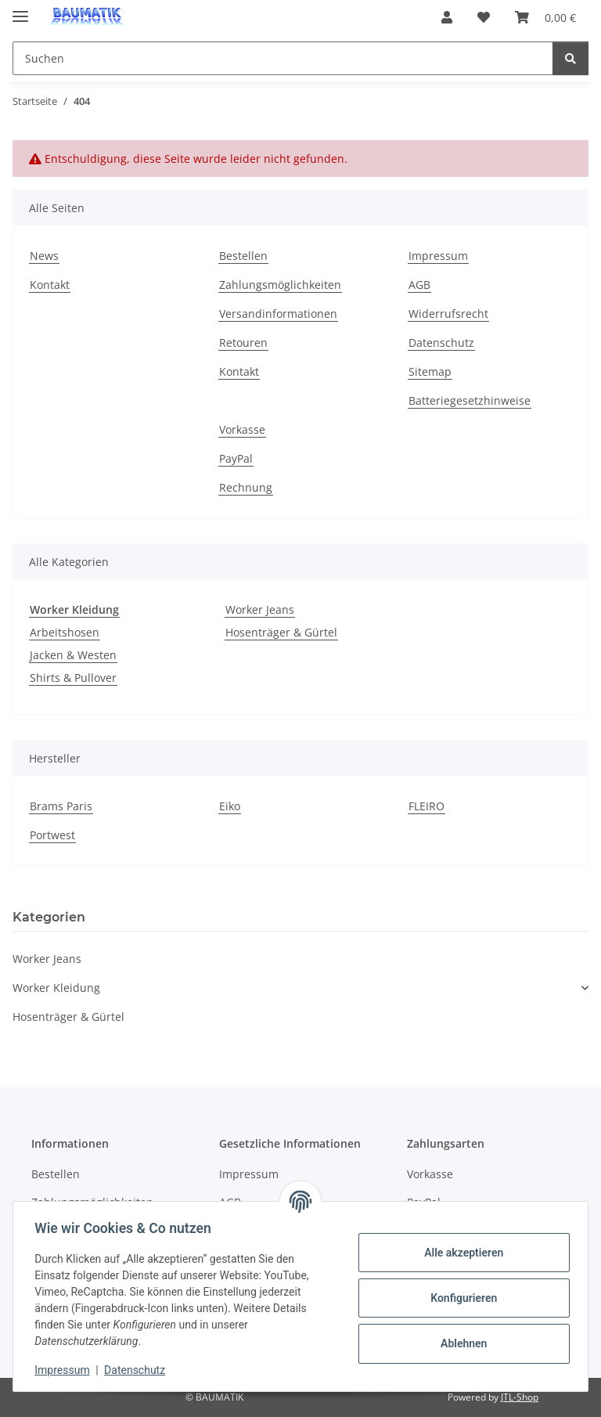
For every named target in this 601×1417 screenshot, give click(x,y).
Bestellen (243, 255)
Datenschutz (138, 1370)
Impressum (65, 1370)
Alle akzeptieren (459, 1252)
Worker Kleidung (56, 987)
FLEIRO (426, 806)
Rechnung (245, 487)
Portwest (52, 834)
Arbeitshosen (64, 632)
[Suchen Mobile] (283, 58)
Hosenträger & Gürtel (281, 632)
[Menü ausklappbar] (20, 10)
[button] (447, 17)
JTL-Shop (519, 1397)
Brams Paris (61, 806)
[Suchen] (570, 58)
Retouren (243, 342)
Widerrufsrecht (448, 313)
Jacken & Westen (73, 654)
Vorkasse (242, 429)
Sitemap (430, 371)
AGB (419, 284)
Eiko (229, 806)
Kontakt (50, 284)
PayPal (236, 458)
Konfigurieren (459, 1298)
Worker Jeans (259, 609)
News (44, 255)
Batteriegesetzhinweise (469, 400)
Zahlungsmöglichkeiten (280, 284)
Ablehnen (460, 1343)
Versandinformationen (278, 313)
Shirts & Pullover (73, 677)
